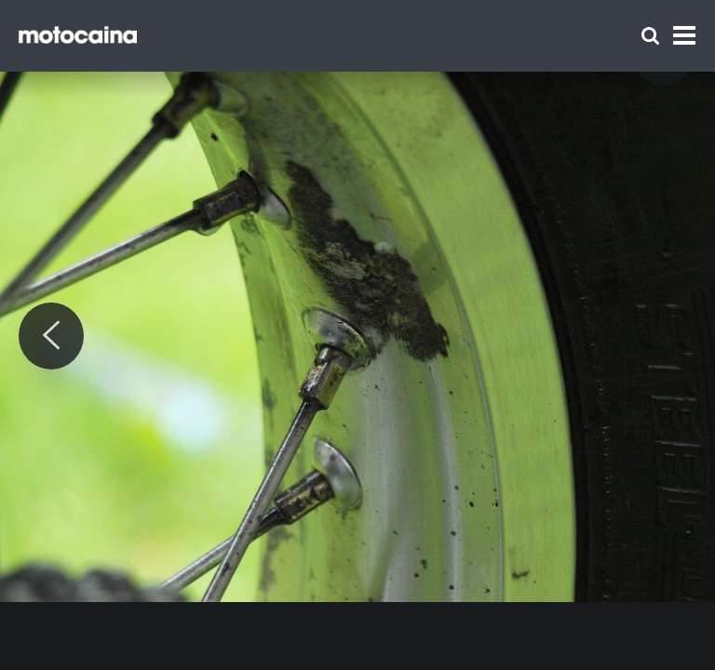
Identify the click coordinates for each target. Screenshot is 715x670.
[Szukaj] (650, 36)
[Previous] (51, 335)
